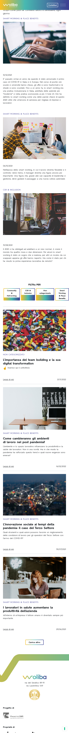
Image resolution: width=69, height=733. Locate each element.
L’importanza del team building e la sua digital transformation (31, 361)
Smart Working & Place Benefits (62, 294)
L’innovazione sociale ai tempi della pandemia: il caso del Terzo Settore (28, 526)
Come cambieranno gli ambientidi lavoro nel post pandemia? (26, 440)
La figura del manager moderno (24, 161)
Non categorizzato (45, 291)
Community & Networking (12, 293)
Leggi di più (8, 379)
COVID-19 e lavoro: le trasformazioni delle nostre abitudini (31, 68)
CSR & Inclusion (28, 291)
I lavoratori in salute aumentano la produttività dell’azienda (28, 609)
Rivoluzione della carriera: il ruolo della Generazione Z (29, 239)
